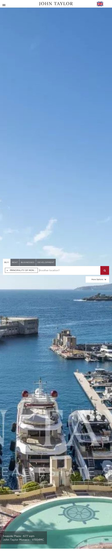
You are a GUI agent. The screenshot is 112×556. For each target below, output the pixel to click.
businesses (27, 262)
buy (6, 262)
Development (45, 262)
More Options (97, 279)
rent (15, 262)
